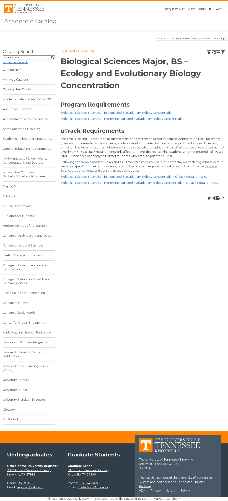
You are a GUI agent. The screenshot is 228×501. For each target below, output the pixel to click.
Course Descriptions (17, 206)
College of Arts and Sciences (23, 245)
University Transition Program (24, 399)
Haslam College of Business (22, 255)
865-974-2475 (88, 483)
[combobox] (192, 38)
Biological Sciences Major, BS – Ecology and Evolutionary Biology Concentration (117, 112)
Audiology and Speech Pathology (27, 332)
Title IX (185, 490)
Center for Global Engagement (25, 322)
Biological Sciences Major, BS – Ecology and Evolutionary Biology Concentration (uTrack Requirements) (134, 176)
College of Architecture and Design (28, 235)
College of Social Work (19, 312)
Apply (201, 9)
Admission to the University (22, 129)
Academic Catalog (30, 21)
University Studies (15, 390)
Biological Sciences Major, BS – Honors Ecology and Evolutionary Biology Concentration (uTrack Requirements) (140, 182)
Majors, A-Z (10, 186)
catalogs (57, 498)
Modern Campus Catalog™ (161, 498)
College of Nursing (16, 303)
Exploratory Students (18, 216)
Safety (170, 490)
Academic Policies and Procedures (27, 138)
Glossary (9, 409)
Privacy (156, 490)
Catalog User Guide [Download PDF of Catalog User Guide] (17, 89)
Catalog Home (13, 69)
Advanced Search (15, 62)
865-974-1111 (26, 483)
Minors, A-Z (11, 196)
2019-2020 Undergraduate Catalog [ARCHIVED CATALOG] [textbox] (191, 38)
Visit (191, 9)
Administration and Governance (25, 119)
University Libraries (16, 380)
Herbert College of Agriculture (25, 225)
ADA (142, 490)
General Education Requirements (27, 148)
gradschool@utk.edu (92, 487)
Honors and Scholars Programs (25, 342)
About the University (17, 109)
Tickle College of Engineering (24, 293)
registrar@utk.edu (30, 487)
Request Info (175, 9)
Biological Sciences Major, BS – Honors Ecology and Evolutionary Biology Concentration (123, 118)
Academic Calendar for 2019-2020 (27, 99)
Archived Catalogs (15, 79)
